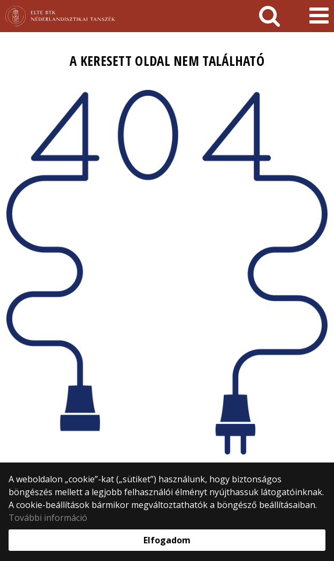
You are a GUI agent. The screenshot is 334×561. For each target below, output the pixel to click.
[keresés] (269, 16)
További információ (48, 518)
